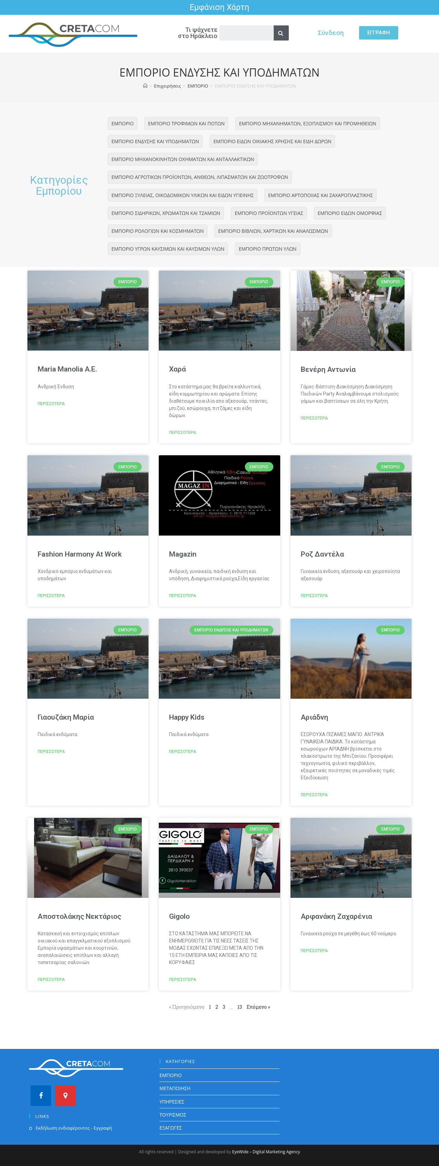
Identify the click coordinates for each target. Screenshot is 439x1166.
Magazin (183, 554)
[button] (378, 32)
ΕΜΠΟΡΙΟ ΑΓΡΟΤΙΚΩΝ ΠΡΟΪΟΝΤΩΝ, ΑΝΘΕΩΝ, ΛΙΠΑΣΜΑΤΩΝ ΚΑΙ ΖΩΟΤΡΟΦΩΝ (199, 177)
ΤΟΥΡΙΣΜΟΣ (172, 1114)
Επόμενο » (258, 1007)
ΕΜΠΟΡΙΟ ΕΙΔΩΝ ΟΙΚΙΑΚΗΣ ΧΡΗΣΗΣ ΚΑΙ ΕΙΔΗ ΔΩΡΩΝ (272, 141)
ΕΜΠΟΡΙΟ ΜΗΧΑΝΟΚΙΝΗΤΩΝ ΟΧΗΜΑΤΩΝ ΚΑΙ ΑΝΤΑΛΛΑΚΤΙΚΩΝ (182, 159)
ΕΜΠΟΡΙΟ (122, 123)
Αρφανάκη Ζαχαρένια (336, 916)
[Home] (145, 86)
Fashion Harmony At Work (80, 554)
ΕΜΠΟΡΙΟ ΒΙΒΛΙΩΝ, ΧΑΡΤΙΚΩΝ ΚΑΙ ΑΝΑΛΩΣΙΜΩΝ (273, 231)
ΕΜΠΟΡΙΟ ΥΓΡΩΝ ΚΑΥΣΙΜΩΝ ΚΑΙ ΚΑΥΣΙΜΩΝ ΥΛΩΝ (167, 248)
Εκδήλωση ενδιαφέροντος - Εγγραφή (74, 1128)
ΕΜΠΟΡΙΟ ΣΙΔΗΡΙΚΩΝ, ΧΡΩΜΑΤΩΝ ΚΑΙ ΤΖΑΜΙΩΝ (165, 213)
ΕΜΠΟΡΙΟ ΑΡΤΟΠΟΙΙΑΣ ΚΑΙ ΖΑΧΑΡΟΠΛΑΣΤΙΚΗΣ (320, 195)
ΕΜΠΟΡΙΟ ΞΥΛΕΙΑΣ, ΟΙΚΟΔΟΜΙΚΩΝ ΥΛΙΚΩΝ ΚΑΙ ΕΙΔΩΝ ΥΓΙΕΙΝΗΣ (182, 195)
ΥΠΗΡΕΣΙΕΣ (171, 1101)
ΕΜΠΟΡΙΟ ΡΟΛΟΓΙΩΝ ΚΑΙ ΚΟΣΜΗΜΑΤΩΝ (157, 231)
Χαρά (177, 369)
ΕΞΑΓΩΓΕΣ (170, 1127)
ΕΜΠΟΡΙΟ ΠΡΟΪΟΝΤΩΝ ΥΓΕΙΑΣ (269, 213)
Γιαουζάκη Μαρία (66, 717)
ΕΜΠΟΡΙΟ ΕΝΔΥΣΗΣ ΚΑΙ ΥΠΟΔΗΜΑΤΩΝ (155, 141)
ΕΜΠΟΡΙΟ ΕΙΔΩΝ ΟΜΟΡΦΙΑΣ (350, 213)
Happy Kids (186, 717)
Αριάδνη (314, 717)
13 (239, 1007)
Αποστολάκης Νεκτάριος (79, 916)
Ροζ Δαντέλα (322, 554)
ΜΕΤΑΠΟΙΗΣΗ (175, 1088)
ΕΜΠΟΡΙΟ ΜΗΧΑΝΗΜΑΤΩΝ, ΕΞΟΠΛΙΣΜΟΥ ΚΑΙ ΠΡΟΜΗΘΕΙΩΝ (307, 123)
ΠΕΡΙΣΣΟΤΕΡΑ (51, 403)
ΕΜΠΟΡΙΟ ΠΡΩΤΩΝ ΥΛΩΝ (267, 248)
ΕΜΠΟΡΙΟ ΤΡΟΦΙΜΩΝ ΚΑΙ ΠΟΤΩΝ (186, 123)
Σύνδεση (330, 32)
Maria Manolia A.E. (67, 369)
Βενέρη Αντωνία (328, 369)
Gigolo (179, 916)
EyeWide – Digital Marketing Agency (266, 1152)
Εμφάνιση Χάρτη (219, 7)
